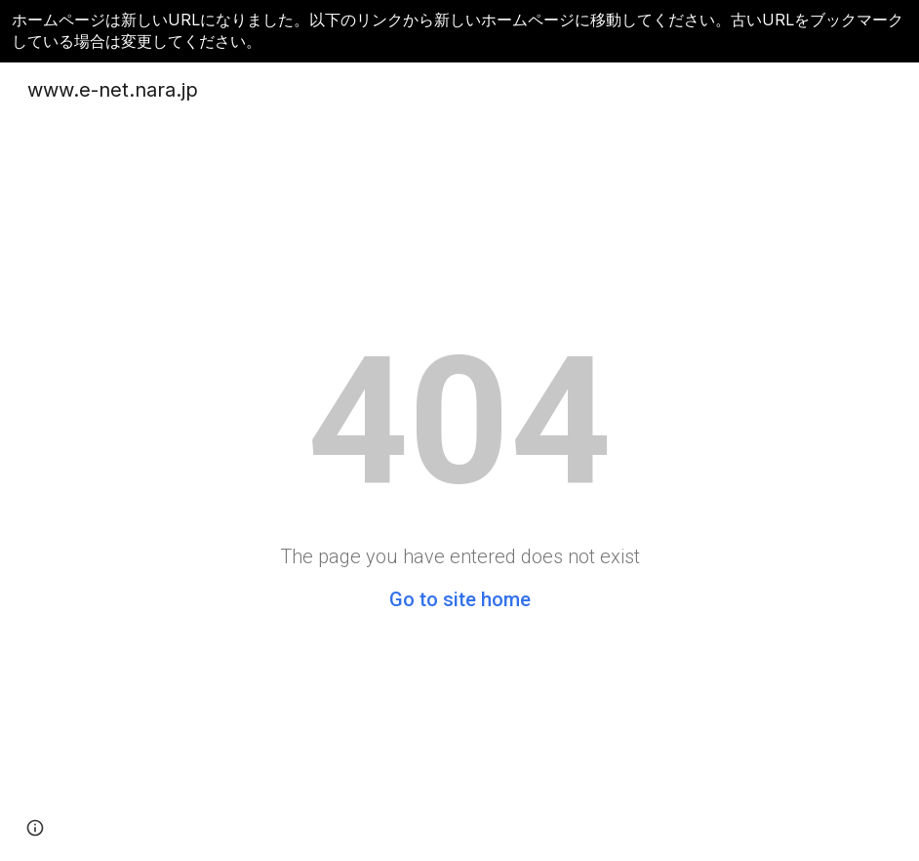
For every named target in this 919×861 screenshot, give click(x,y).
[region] (459, 31)
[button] (35, 827)
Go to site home (460, 599)
